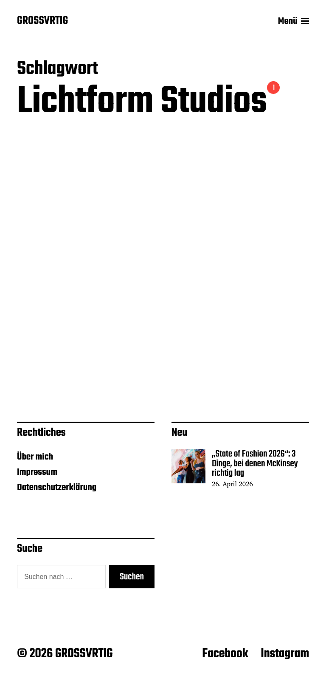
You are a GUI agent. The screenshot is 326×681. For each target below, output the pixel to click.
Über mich (35, 457)
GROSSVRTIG (42, 21)
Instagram (285, 654)
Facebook (225, 654)
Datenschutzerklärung (56, 487)
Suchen (132, 577)
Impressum (37, 472)
